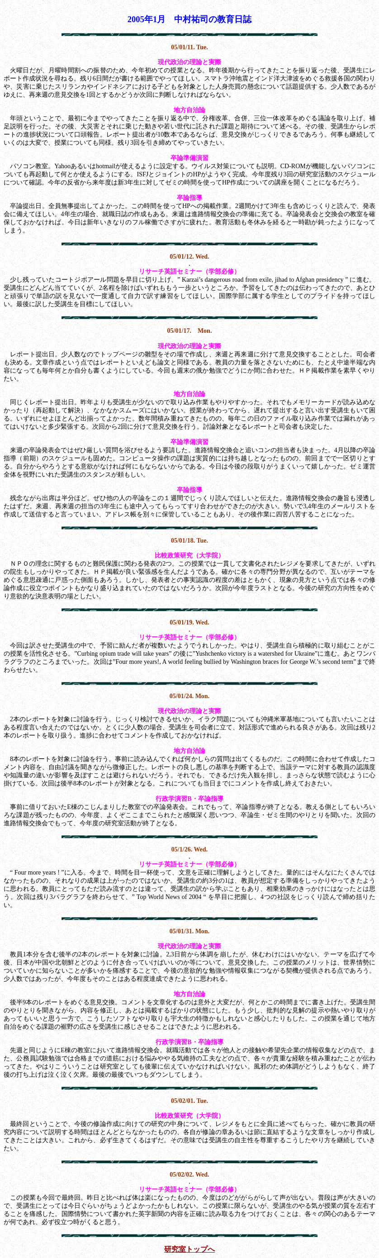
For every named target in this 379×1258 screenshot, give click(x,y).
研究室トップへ (189, 1249)
